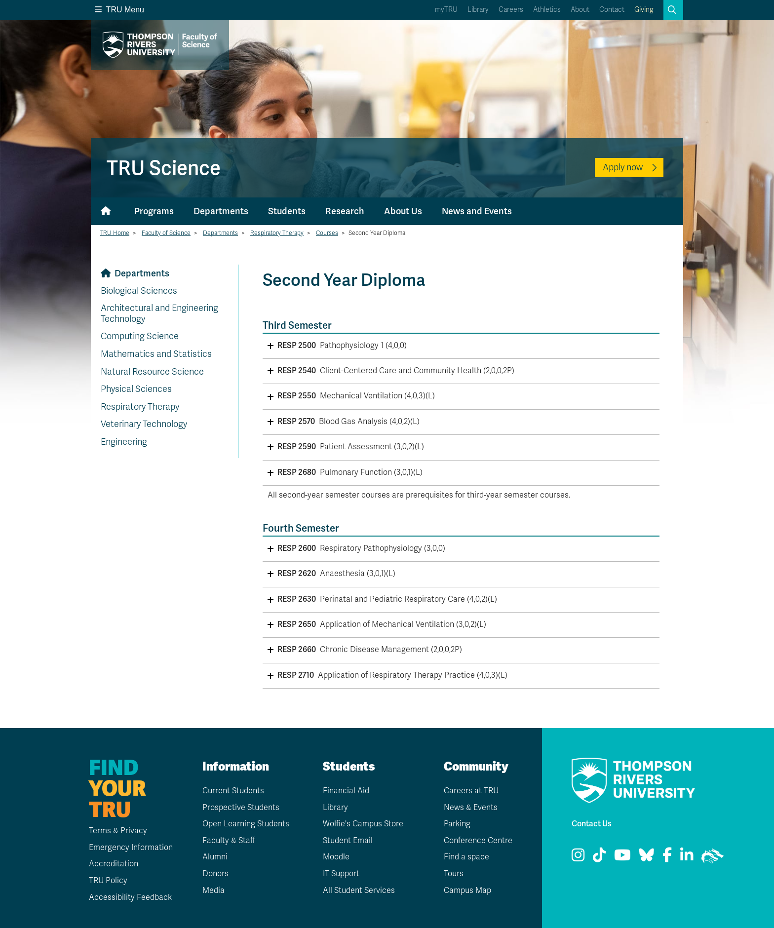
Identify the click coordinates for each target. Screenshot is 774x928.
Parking (457, 824)
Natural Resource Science (152, 371)
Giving (644, 9)
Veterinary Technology (144, 424)
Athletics (547, 9)
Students (287, 211)
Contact (611, 9)
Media (213, 890)
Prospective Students (240, 807)
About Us (403, 211)
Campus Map (467, 890)
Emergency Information (131, 847)
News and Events (477, 211)
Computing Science (140, 336)
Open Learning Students (245, 824)
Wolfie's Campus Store (363, 824)
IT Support (341, 874)
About (580, 9)
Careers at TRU (471, 791)
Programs (154, 211)
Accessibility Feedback (130, 897)
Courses (327, 233)
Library (478, 9)
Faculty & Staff (228, 841)
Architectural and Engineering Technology (159, 313)
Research (344, 211)
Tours (454, 874)
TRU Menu (119, 9)
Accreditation (113, 864)
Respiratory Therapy (277, 233)
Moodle (336, 857)
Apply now (623, 167)
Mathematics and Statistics (156, 353)
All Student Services (359, 890)
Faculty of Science (166, 233)
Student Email (348, 841)
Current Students (233, 791)
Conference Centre (478, 841)
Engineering (124, 441)
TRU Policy (108, 881)
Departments (221, 211)
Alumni (215, 857)
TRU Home (114, 233)
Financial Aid (346, 791)
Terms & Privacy (118, 831)
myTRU (446, 9)
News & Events (471, 807)
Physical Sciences (136, 389)
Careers (511, 9)
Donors (215, 874)
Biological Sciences (139, 290)
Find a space (466, 857)
